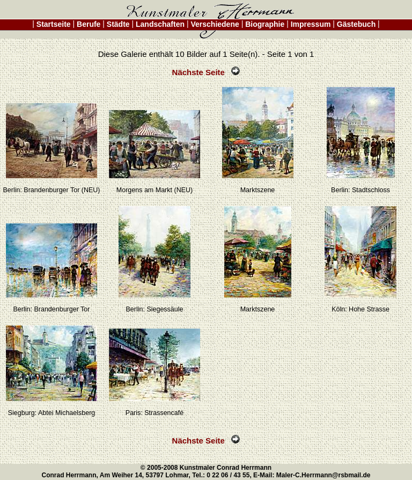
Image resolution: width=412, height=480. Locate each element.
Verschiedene (215, 24)
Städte (118, 24)
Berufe (88, 24)
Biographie (264, 24)
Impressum (311, 24)
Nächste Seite (206, 72)
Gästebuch (356, 24)
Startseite (53, 24)
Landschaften (160, 24)
